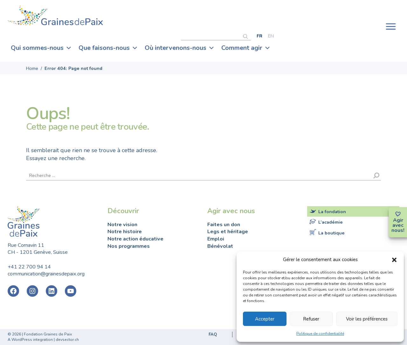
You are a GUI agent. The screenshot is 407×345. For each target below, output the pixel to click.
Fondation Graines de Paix (55, 17)
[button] (394, 259)
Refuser (311, 319)
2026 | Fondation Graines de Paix (42, 334)
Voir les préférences (367, 319)
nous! (397, 230)
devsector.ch (67, 339)
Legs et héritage (227, 231)
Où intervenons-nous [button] (180, 48)
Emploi (215, 238)
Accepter (264, 319)
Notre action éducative (135, 238)
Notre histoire (124, 231)
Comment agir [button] (246, 48)
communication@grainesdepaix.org (46, 273)
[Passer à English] (271, 36)
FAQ (213, 334)
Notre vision (122, 224)
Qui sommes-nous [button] (41, 48)
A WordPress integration (30, 339)
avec (398, 225)
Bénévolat (220, 246)
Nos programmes (128, 246)
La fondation (332, 211)
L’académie (330, 222)
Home (32, 68)
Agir (398, 220)
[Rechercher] (247, 35)
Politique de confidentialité (320, 333)
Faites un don (223, 224)
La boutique (331, 232)
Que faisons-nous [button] (108, 48)
